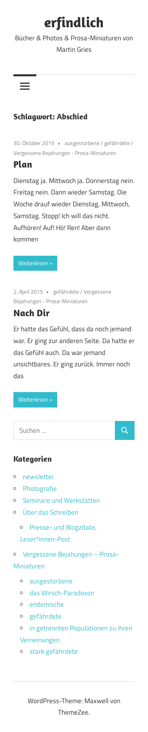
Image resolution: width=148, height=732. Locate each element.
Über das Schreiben (50, 512)
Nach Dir (31, 313)
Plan (22, 164)
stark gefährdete (54, 651)
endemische (47, 604)
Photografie (40, 488)
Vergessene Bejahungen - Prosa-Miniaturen (64, 153)
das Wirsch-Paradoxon (62, 593)
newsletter (38, 477)
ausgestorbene (82, 143)
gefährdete (117, 143)
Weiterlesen (33, 263)
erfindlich (74, 22)
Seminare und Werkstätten (61, 500)
